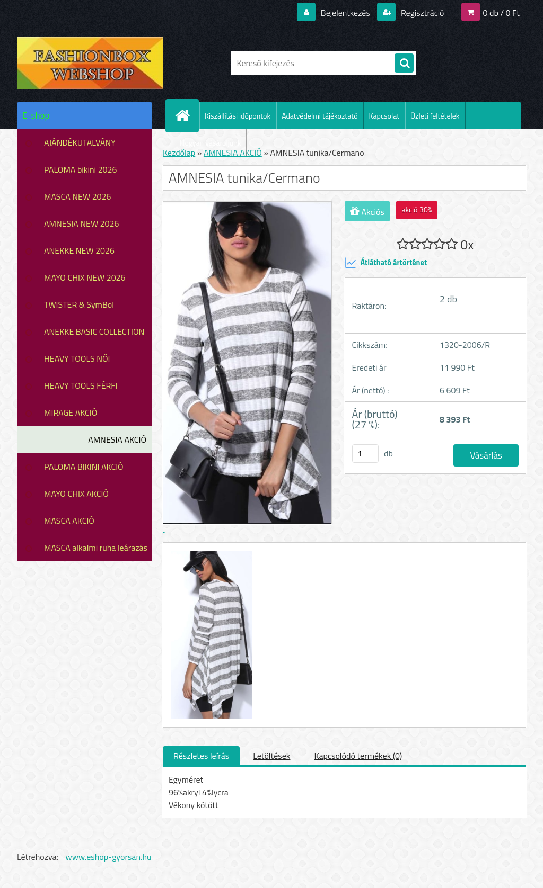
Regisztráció (421, 12)
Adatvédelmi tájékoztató (319, 115)
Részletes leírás (201, 755)
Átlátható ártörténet (386, 262)
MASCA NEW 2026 (77, 196)
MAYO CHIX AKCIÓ (76, 493)
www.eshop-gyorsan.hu (109, 856)
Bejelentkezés (345, 12)
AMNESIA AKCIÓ (117, 439)
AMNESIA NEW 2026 (81, 223)
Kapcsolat (384, 115)
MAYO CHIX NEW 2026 (85, 277)
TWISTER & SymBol (79, 304)
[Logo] (90, 63)
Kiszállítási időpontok (237, 115)
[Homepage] (186, 115)
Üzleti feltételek (434, 115)
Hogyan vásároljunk (210, 142)
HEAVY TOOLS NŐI (77, 358)
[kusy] (365, 453)
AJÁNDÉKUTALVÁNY (80, 142)
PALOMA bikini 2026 (80, 169)
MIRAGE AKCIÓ (70, 412)
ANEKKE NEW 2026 (79, 250)
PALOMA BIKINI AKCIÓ (84, 466)
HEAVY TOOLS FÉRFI (81, 385)
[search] (404, 63)
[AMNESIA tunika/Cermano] (210, 552)
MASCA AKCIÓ (69, 520)
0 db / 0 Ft (501, 12)
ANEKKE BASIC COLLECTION (94, 331)
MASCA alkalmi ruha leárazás (95, 547)
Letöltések (271, 755)
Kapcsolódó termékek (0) (358, 755)
